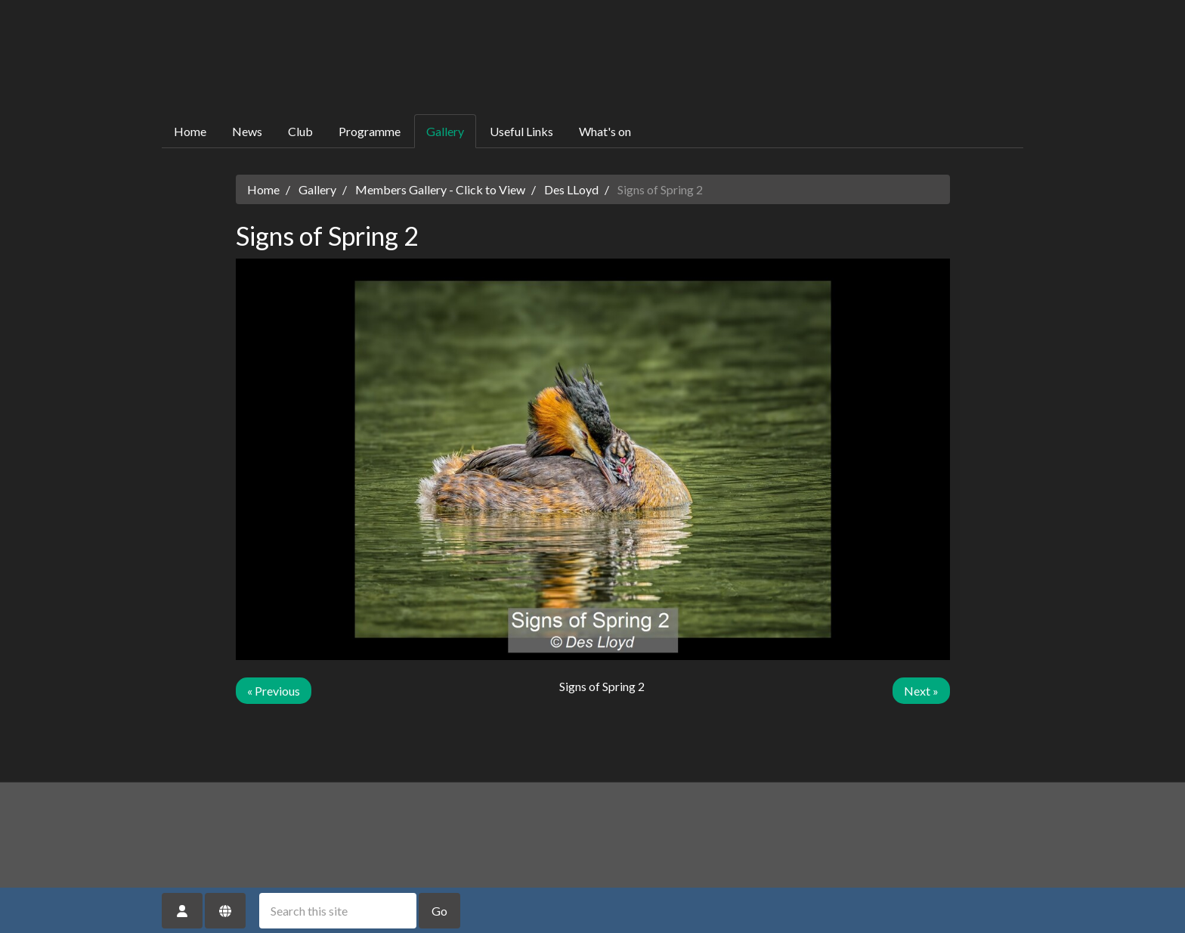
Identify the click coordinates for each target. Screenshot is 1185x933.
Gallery (445, 131)
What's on (605, 131)
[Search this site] (337, 910)
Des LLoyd (571, 189)
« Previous (273, 690)
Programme (370, 131)
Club (300, 131)
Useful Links (521, 131)
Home (190, 131)
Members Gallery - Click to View (440, 189)
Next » (921, 690)
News (247, 131)
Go (439, 911)
